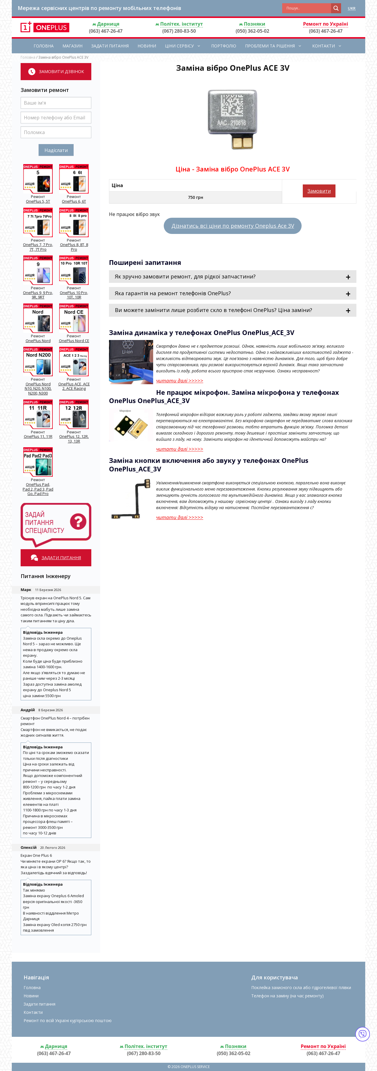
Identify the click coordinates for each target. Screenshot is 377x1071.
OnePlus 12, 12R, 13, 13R (74, 439)
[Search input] (308, 8)
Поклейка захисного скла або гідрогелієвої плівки (301, 987)
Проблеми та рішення (276, 46)
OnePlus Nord (38, 340)
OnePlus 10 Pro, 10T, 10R (74, 295)
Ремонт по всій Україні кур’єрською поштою (68, 1020)
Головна (44, 46)
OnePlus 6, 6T (74, 201)
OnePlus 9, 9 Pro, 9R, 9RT (38, 295)
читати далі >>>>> (179, 380)
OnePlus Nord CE (74, 340)
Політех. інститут (181, 24)
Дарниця (108, 24)
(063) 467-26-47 (106, 31)
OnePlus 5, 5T (38, 201)
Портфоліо (223, 46)
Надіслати (56, 150)
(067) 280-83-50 (179, 31)
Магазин (72, 46)
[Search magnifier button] (336, 8)
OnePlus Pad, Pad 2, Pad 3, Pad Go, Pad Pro (38, 489)
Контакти (330, 46)
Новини (147, 46)
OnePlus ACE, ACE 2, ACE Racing (74, 386)
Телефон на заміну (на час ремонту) (287, 996)
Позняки (254, 24)
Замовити (319, 191)
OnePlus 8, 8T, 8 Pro (74, 247)
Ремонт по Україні (325, 24)
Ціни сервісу (186, 46)
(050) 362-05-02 (252, 31)
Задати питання (110, 46)
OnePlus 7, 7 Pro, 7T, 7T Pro (38, 247)
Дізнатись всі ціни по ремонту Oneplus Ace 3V (232, 225)
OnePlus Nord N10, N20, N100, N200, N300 (38, 388)
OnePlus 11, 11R (38, 436)
